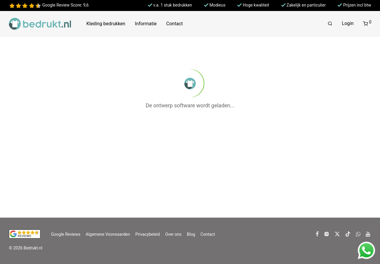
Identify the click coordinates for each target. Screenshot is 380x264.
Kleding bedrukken (105, 23)
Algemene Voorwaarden (108, 234)
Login (348, 23)
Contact (174, 23)
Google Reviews (65, 234)
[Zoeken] (330, 23)
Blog (191, 234)
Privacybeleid (147, 234)
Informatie (146, 23)
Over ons (173, 234)
